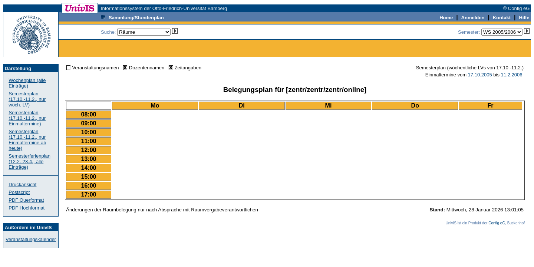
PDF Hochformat (26, 208)
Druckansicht (22, 184)
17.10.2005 (480, 75)
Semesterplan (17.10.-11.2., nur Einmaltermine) (27, 118)
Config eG (496, 223)
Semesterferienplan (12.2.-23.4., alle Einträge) (29, 161)
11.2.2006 (512, 75)
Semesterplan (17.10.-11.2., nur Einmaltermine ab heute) (27, 140)
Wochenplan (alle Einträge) (27, 83)
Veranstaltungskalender (31, 239)
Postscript (19, 192)
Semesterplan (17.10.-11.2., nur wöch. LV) (27, 99)
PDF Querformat (26, 200)
